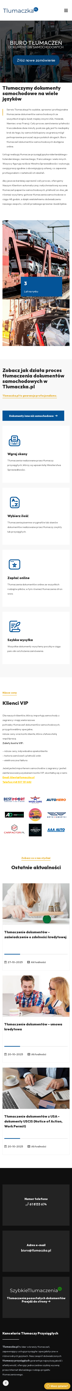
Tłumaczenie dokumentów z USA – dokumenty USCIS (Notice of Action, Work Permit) (33, 1121)
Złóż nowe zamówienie (36, 60)
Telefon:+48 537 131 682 (16, 782)
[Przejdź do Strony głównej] (20, 10)
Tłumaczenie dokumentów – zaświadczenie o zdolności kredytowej (35, 934)
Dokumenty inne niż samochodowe (33, 416)
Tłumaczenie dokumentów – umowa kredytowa (33, 1026)
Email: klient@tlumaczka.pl (18, 777)
